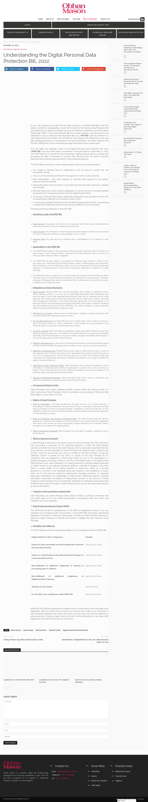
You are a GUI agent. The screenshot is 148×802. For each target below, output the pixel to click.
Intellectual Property (16, 32)
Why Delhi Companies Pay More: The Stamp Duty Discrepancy (133, 95)
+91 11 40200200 (67, 775)
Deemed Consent (54, 630)
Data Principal (28, 630)
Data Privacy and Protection (130, 32)
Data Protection (41, 630)
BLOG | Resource (90, 19)
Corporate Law (45, 32)
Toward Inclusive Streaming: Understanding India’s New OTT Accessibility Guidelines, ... (133, 50)
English (121, 801)
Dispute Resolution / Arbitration (74, 33)
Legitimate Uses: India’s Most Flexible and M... (19, 680)
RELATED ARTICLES (12, 650)
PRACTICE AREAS (63, 19)
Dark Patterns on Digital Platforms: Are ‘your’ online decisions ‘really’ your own (85, 641)
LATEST (27, 25)
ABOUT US (50, 19)
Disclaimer (141, 799)
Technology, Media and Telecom (102, 33)
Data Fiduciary (16, 630)
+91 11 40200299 (62, 778)
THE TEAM (76, 19)
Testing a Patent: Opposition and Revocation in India (23, 640)
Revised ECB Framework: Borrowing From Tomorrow (133, 140)
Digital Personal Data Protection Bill (75, 630)
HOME (40, 19)
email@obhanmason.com (66, 771)
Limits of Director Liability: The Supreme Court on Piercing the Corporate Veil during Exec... (132, 169)
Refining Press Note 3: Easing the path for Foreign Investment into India (133, 81)
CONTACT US (105, 19)
